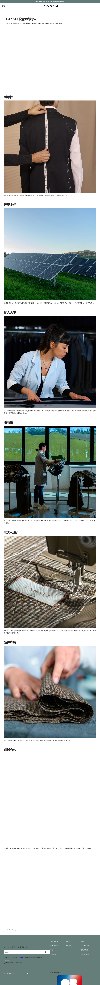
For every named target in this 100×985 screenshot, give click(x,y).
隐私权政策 (84, 950)
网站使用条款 (85, 946)
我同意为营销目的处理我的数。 (14, 962)
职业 (51, 950)
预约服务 (68, 946)
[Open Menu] (3, 6)
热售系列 (53, 954)
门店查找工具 (10, 974)
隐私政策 (20, 957)
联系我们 (68, 941)
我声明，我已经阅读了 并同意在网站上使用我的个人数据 (24, 957)
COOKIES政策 (85, 954)
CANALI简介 (54, 946)
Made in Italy (12, 930)
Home (5, 930)
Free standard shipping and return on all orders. (50, 1)
